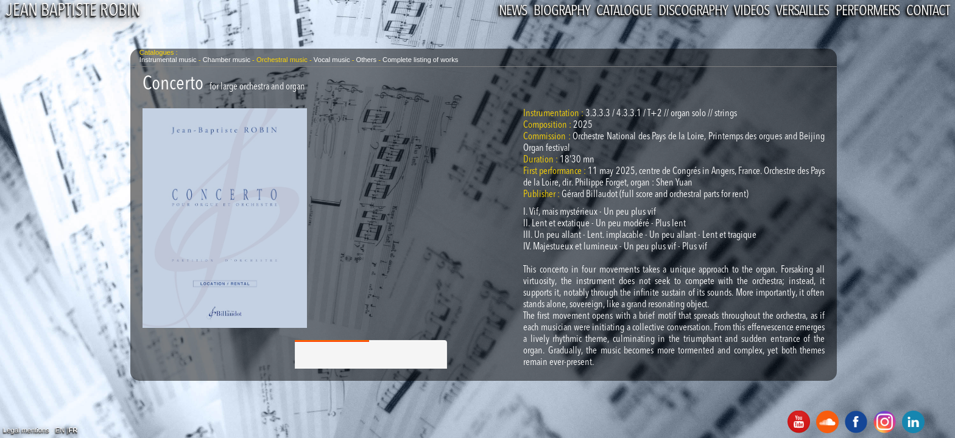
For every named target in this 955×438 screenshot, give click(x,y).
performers (868, 11)
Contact (928, 11)
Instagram (884, 422)
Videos (751, 11)
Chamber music (226, 59)
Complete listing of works (420, 59)
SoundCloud (827, 422)
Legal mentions (26, 430)
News (513, 11)
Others (367, 59)
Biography (562, 11)
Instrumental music (168, 59)
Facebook (856, 422)
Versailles (802, 11)
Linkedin (913, 422)
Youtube (799, 422)
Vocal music (332, 59)
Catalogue (624, 11)
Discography (692, 11)
